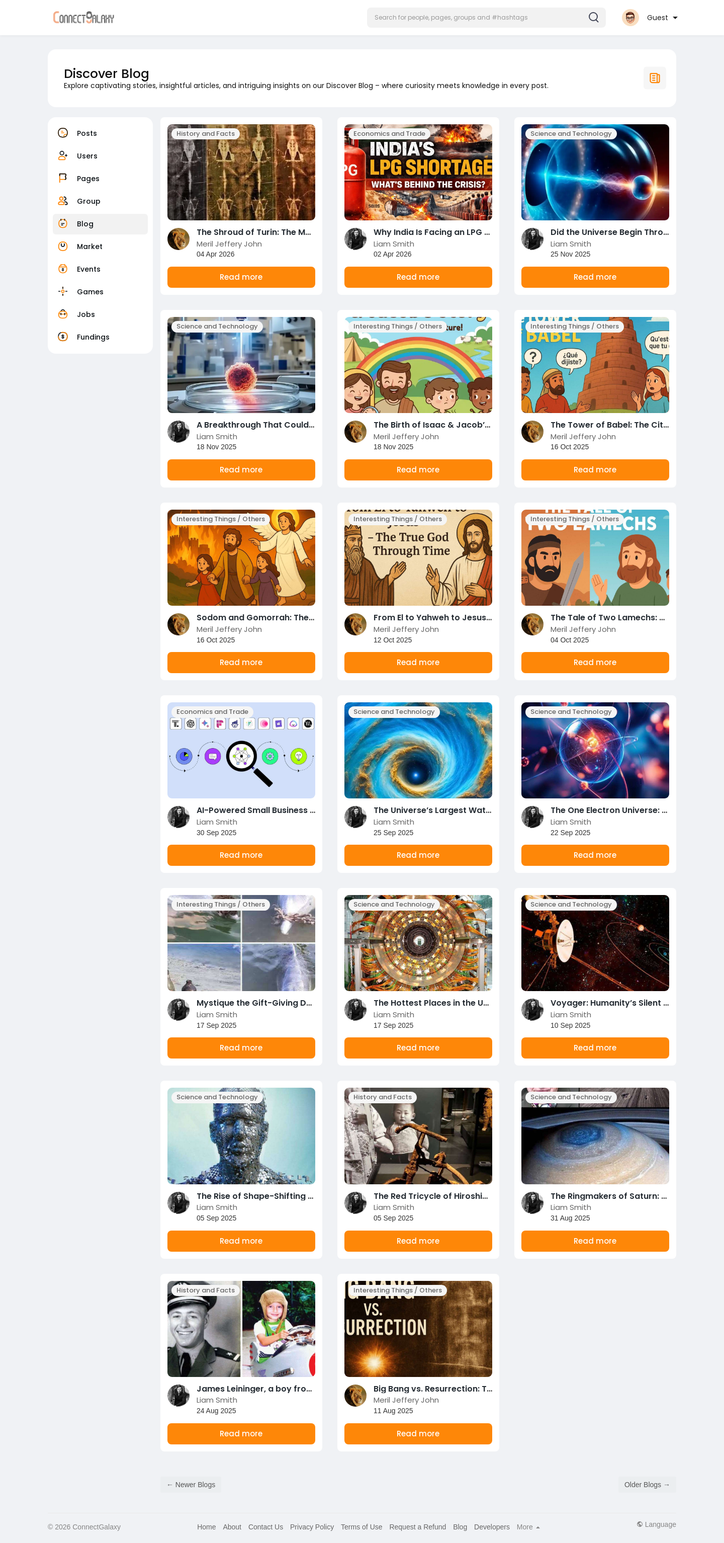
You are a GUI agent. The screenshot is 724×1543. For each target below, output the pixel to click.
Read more (241, 277)
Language (656, 1524)
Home (206, 1527)
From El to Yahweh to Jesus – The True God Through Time (492, 617)
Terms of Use (361, 1527)
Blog (460, 1527)
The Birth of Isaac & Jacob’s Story (444, 425)
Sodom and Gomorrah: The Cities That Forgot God (301, 617)
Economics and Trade (389, 133)
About (232, 1527)
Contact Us (265, 1527)
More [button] (528, 1526)
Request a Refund (417, 1527)
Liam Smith (394, 243)
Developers (492, 1527)
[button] (486, 18)
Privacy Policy (312, 1527)
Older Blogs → (647, 1485)
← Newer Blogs (190, 1485)
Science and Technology (571, 133)
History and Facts (205, 133)
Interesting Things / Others (397, 326)
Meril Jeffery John (229, 243)
